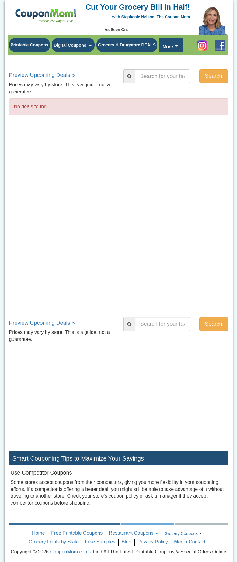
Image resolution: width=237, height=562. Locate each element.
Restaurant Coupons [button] (133, 533)
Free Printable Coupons (77, 533)
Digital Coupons (70, 45)
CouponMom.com (69, 551)
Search (213, 76)
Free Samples (100, 541)
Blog (126, 541)
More (167, 46)
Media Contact (189, 541)
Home (38, 533)
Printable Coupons (29, 45)
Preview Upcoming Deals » (42, 75)
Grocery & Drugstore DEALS (127, 45)
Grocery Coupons (181, 533)
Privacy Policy (153, 541)
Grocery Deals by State (54, 541)
